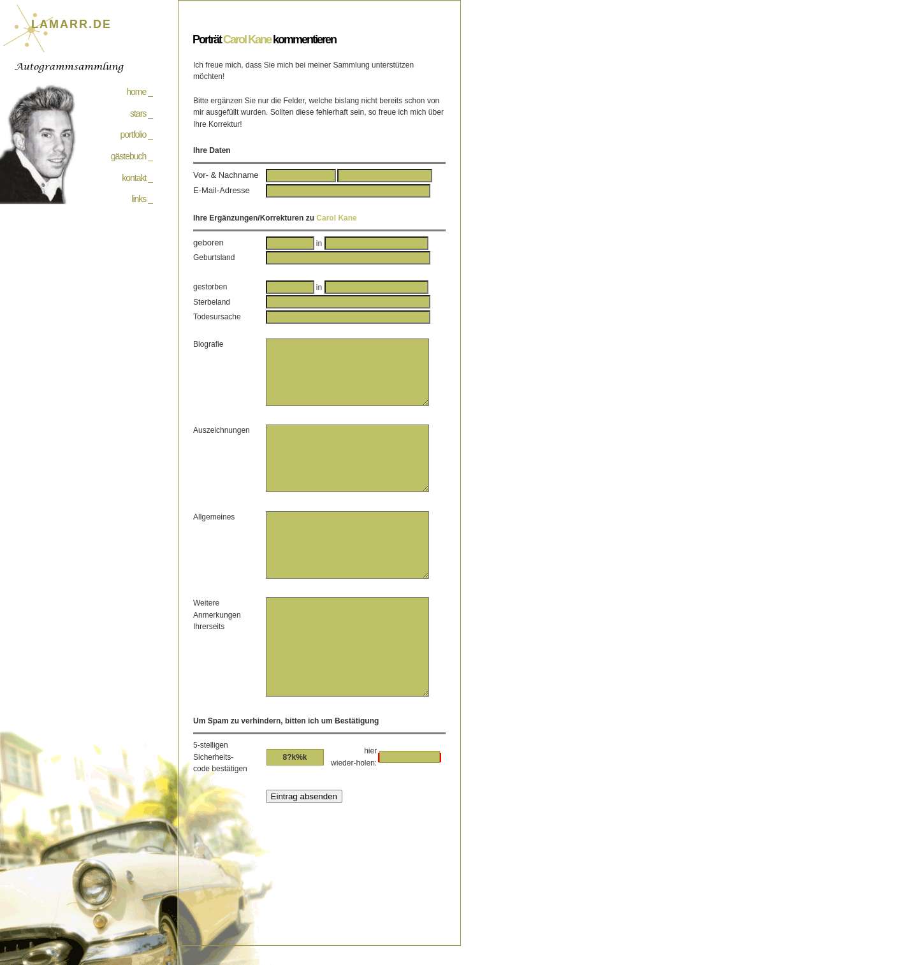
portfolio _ (136, 134)
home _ (139, 92)
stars (138, 113)
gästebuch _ (131, 156)
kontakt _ (137, 178)
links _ (141, 199)
